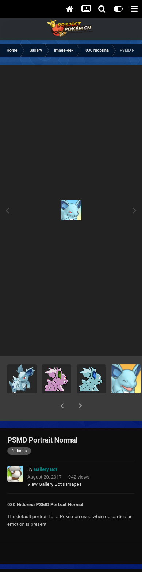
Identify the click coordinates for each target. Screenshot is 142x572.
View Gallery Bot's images (54, 465)
